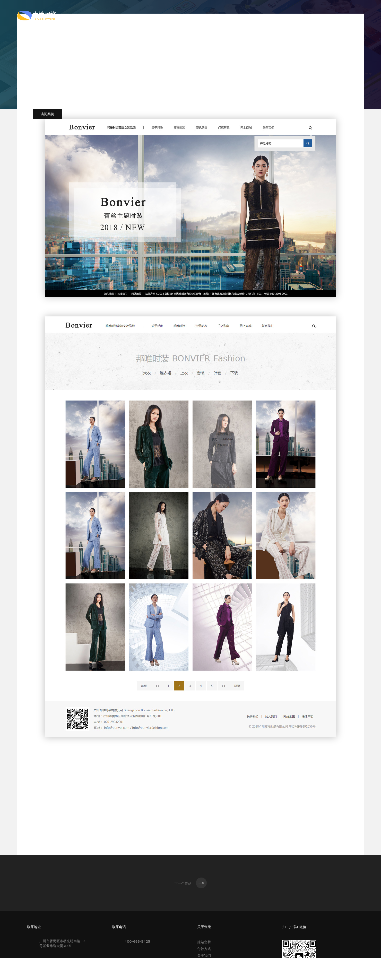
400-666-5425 (137, 941)
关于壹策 (161, 15)
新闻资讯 (278, 15)
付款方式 (204, 949)
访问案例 (47, 114)
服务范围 (190, 15)
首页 (136, 15)
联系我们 (307, 15)
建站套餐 (204, 942)
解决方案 (249, 15)
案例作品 (220, 15)
